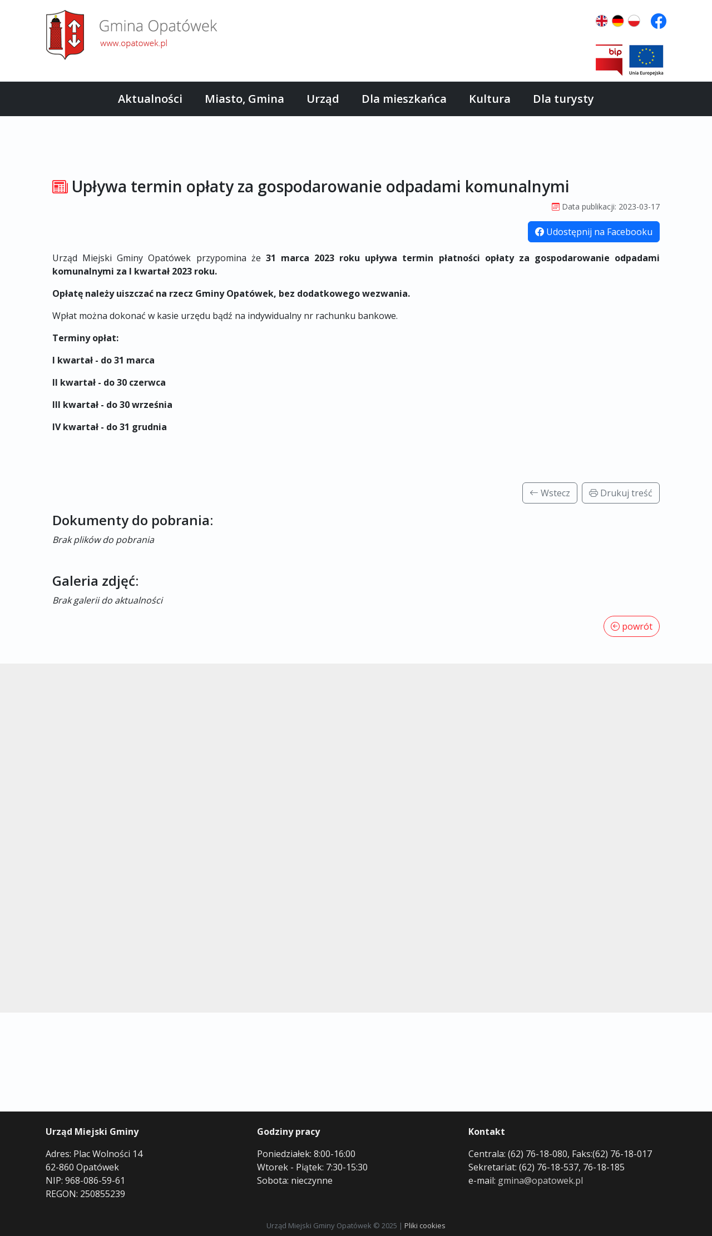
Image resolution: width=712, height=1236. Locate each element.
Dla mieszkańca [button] (404, 98)
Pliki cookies (425, 1225)
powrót (631, 626)
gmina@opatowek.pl (540, 1180)
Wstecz (550, 493)
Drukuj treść (620, 493)
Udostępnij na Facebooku (593, 232)
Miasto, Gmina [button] (244, 98)
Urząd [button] (322, 98)
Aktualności (150, 98)
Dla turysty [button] (563, 98)
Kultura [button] (490, 98)
